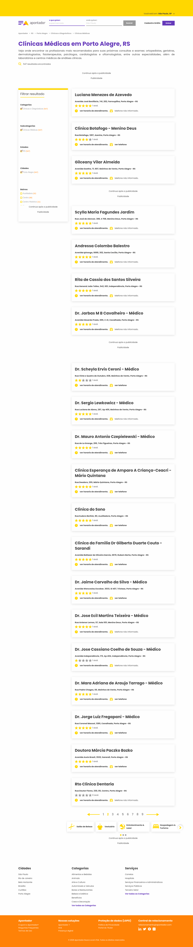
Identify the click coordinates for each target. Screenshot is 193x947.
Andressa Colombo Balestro (105, 246)
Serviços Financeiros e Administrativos (144, 882)
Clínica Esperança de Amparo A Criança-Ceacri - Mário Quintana (124, 473)
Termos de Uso (25, 930)
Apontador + (64, 924)
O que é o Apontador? (28, 924)
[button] (122, 835)
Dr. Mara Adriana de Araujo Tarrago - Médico (122, 683)
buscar (129, 23)
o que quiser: (54, 20)
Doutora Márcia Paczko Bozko (107, 750)
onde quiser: (91, 20)
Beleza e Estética (80, 893)
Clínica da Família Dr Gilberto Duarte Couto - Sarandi (121, 545)
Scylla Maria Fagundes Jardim (107, 212)
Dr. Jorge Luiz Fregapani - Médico (110, 716)
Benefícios (77, 897)
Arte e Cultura (78, 882)
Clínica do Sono (93, 509)
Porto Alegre (24, 893)
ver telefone (124, 144)
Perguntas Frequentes (28, 927)
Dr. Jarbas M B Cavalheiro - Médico (112, 313)
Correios (129, 874)
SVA (60, 927)
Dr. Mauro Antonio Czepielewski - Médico (118, 436)
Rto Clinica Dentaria (97, 784)
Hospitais (129, 878)
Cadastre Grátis (152, 23)
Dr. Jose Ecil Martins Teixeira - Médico (114, 615)
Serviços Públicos (133, 886)
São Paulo (23, 874)
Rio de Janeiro (25, 878)
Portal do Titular (105, 927)
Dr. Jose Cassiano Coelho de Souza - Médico (121, 649)
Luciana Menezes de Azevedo (106, 94)
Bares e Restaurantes (82, 890)
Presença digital (65, 930)
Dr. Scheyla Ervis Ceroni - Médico (110, 369)
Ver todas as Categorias (84, 905)
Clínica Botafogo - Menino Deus (108, 128)
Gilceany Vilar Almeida (100, 162)
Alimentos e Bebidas (82, 874)
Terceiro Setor (132, 890)
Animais (76, 878)
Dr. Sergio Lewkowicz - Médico (107, 403)
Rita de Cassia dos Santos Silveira (111, 279)
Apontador (23, 33)
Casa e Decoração (81, 901)
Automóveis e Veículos (83, 886)
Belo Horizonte (25, 882)
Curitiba (22, 890)
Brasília (21, 886)
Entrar (168, 23)
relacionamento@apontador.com (155, 924)
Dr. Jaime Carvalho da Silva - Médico (114, 582)
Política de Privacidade (108, 924)
